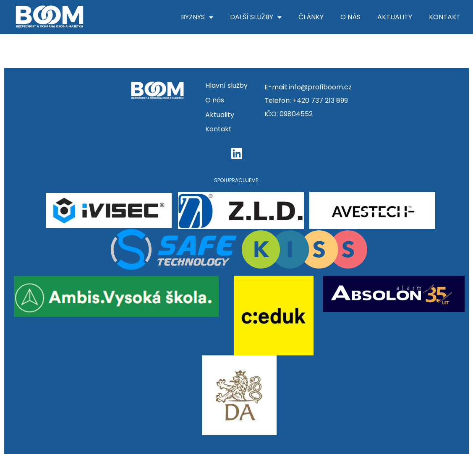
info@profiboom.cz (320, 87)
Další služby (256, 17)
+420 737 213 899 (320, 100)
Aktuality (394, 17)
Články (311, 17)
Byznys (197, 17)
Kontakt (444, 17)
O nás (350, 17)
